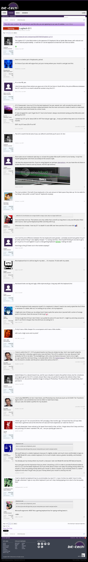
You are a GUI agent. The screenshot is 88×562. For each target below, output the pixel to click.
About (4, 544)
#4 (84, 128)
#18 (84, 472)
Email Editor (6, 547)
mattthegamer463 (8, 489)
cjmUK (5, 431)
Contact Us (72, 537)
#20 (84, 516)
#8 (84, 228)
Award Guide (6, 546)
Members (25, 13)
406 (12, 367)
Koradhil (6, 363)
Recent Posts (13, 16)
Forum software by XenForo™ (13, 560)
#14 (84, 364)
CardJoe (23, 30)
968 (12, 75)
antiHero (6, 225)
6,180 (12, 322)
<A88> (5, 511)
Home (4, 13)
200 (12, 253)
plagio (5, 271)
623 (12, 121)
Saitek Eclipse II (60, 358)
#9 (84, 248)
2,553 (12, 436)
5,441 (12, 516)
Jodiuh (5, 167)
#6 (84, 187)
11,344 (11, 52)
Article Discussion (13, 30)
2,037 (12, 230)
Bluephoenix (7, 70)
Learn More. (69, 24)
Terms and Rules (76, 560)
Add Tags (7, 526)
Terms (4, 548)
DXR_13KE (6, 340)
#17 (84, 431)
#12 (84, 322)
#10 (84, 269)
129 (12, 299)
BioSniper (6, 203)
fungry (5, 248)
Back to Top (5, 552)
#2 (84, 68)
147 (12, 276)
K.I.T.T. (5, 116)
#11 (84, 292)
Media (18, 13)
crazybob (6, 454)
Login (83, 13)
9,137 (12, 345)
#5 (84, 143)
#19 (84, 487)
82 (12, 172)
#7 (84, 201)
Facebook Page (6, 551)
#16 (84, 408)
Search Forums (5, 16)
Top (83, 537)
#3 (84, 91)
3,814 (12, 207)
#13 (84, 338)
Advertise (5, 549)
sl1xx (5, 294)
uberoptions (61, 162)
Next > (15, 32)
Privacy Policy (83, 560)
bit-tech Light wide (6, 537)
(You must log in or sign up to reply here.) (76, 523)
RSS (85, 537)
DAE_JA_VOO (7, 93)
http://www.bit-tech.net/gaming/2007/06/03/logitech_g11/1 (34, 37)
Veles (5, 317)
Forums (11, 13)
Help (77, 537)
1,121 (12, 459)
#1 (84, 48)
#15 (84, 384)
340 (12, 98)
